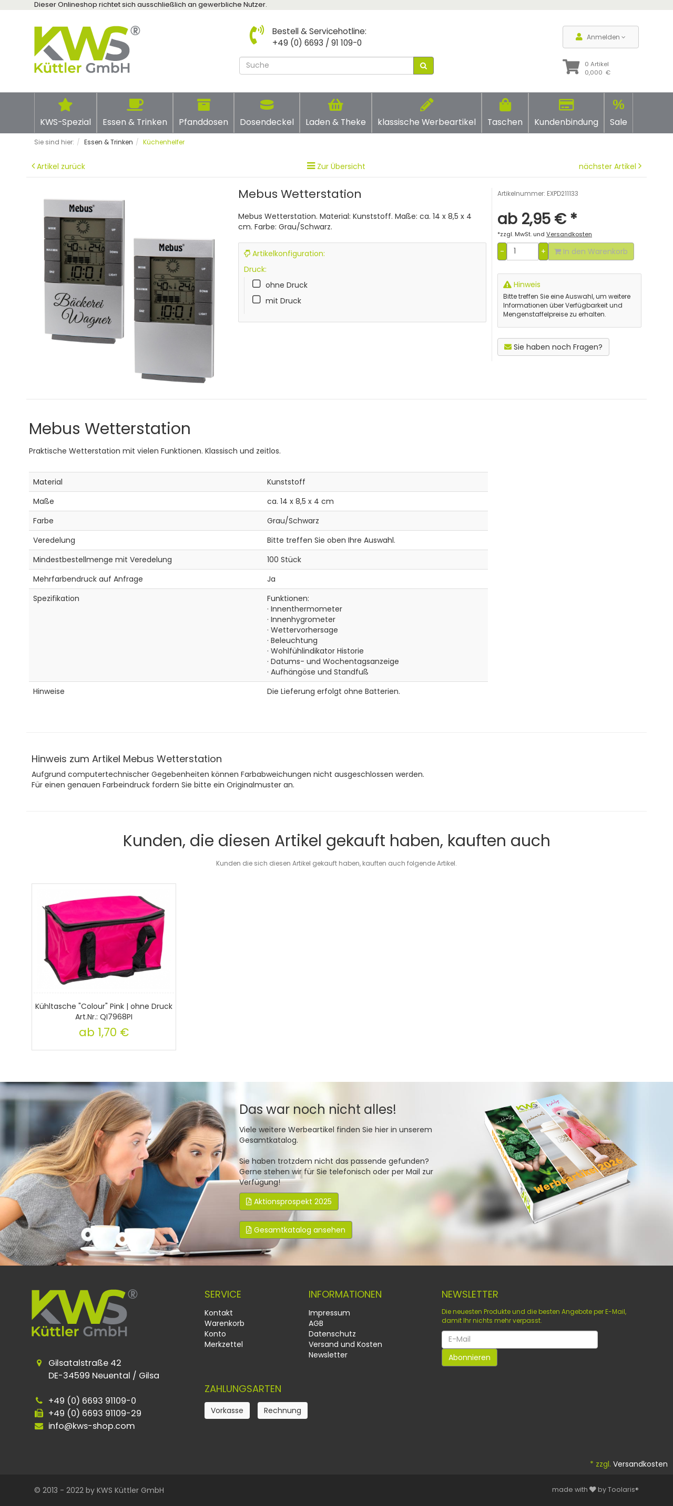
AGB (316, 1323)
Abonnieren (469, 1357)
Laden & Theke (335, 113)
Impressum (329, 1313)
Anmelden (601, 37)
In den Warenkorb (591, 251)
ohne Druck (287, 285)
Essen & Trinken (135, 113)
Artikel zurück (61, 166)
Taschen (505, 113)
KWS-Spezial (65, 113)
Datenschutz (332, 1334)
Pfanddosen (203, 113)
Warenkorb (224, 1323)
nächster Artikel (608, 166)
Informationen (345, 1294)
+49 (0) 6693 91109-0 (92, 1401)
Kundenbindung (566, 113)
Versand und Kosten (345, 1344)
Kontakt (219, 1313)
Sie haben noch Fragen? (553, 347)
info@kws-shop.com (91, 1426)
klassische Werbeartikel (427, 113)
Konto (215, 1334)
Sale (618, 112)
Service (223, 1294)
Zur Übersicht (341, 166)
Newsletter (328, 1355)
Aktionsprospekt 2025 (289, 1201)
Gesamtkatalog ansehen (295, 1230)
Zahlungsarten (243, 1388)
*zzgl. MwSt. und (544, 234)
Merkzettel (224, 1344)
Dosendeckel (267, 113)
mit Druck (283, 301)
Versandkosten (640, 1464)
